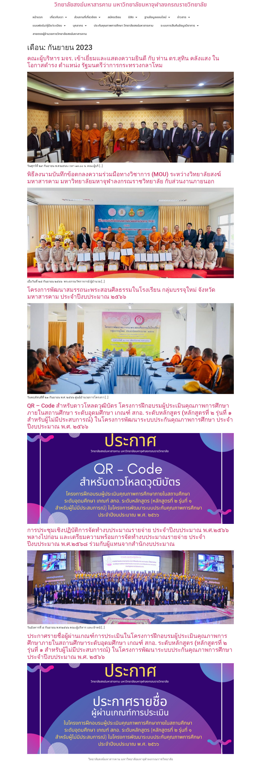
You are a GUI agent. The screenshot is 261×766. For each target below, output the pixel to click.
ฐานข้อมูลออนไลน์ (157, 17)
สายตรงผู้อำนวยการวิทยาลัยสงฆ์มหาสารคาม (60, 34)
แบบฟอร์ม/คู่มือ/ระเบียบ (49, 25)
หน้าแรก (38, 17)
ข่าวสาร (183, 17)
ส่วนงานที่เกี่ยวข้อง (87, 17)
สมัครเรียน (114, 17)
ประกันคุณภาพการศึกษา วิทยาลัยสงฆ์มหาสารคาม (123, 25)
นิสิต (132, 17)
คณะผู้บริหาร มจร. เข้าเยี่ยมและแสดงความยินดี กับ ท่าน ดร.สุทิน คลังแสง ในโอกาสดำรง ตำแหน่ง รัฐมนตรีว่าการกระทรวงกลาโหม (123, 62)
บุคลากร (80, 25)
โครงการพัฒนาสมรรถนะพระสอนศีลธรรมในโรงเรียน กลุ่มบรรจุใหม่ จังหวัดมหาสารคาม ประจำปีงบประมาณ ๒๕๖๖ (121, 293)
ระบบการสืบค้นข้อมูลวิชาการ (180, 25)
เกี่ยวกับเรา (58, 17)
